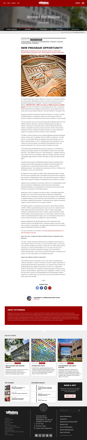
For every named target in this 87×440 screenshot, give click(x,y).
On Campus (27, 29)
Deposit (14, 3)
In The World (43, 29)
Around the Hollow (68, 32)
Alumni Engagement (66, 430)
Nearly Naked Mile (42, 400)
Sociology (60, 41)
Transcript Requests (9, 434)
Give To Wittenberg (66, 427)
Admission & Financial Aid (68, 422)
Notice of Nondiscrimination (11, 425)
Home (62, 32)
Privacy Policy (8, 424)
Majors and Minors (26, 41)
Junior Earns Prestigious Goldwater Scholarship (18, 399)
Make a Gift (70, 396)
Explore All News (43, 22)
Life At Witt (59, 29)
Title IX (6, 433)
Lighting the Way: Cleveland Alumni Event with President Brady (45, 388)
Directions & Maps (9, 419)
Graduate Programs (26, 43)
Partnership (35, 43)
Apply (8, 3)
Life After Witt (75, 29)
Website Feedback (9, 428)
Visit (4, 3)
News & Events (65, 432)
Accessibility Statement (10, 430)
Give (18, 3)
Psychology (53, 41)
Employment (7, 421)
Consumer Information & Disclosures (12, 427)
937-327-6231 (40, 423)
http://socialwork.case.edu (28, 232)
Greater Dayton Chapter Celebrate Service (44, 395)
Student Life (64, 424)
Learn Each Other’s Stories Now (19, 393)
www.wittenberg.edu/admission (53, 230)
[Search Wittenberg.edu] (69, 410)
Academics (63, 419)
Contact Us (7, 418)
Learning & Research (11, 29)
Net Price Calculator (9, 422)
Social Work (35, 41)
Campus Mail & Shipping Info (44, 428)
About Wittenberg (65, 416)
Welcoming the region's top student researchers (18, 388)
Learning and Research (36, 39)
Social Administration (44, 41)
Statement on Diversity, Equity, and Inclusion (14, 431)
